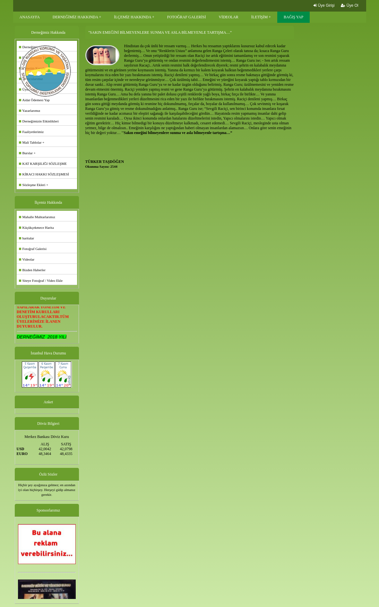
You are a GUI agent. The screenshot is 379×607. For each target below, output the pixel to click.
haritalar (26, 238)
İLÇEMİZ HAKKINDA (132, 17)
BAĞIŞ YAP (293, 17)
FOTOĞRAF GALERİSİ (186, 17)
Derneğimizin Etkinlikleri (39, 121)
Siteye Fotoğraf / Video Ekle (41, 280)
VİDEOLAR (228, 17)
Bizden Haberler (32, 270)
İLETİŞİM (259, 17)
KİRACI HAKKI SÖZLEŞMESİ (44, 174)
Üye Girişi (324, 5)
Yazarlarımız (29, 110)
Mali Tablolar (30, 142)
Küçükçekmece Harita (36, 227)
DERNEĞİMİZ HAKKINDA (75, 17)
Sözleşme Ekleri (32, 185)
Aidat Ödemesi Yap (34, 100)
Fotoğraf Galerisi (33, 249)
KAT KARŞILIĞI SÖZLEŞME (43, 163)
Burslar (26, 153)
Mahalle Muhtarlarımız (37, 217)
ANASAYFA (30, 17)
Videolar (27, 259)
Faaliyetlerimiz (31, 132)
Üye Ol (349, 5)
